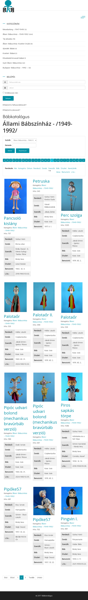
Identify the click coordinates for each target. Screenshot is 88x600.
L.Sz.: (73, 172)
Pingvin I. (69, 518)
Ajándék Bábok (10, 48)
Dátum (29, 168)
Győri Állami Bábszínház (14, 63)
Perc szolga (71, 215)
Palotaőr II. (43, 314)
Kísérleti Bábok (10, 53)
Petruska (41, 181)
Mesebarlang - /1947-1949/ (15, 29)
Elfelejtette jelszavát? (11, 110)
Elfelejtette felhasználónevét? (14, 105)
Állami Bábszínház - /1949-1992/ (18, 34)
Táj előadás (9, 39)
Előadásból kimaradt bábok (14, 58)
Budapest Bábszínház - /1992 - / (17, 67)
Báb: (58, 168)
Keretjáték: (72, 168)
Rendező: (37, 168)
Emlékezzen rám (10, 93)
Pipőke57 (12, 489)
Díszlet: (64, 168)
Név (15, 168)
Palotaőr (12, 316)
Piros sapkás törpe (67, 410)
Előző (12, 577)
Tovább (31, 577)
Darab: (44, 168)
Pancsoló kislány (12, 220)
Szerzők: (51, 168)
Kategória (22, 168)
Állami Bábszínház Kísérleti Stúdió (18, 43)
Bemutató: (66, 172)
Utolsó (39, 577)
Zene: (58, 172)
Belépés (8, 98)
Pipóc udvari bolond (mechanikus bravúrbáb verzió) (16, 418)
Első (5, 577)
